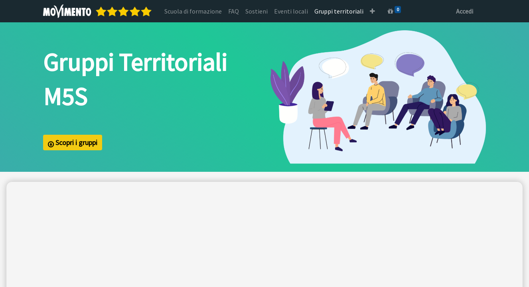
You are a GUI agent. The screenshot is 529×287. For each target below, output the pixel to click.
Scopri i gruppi (72, 143)
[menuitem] (193, 11)
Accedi (464, 11)
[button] (372, 11)
